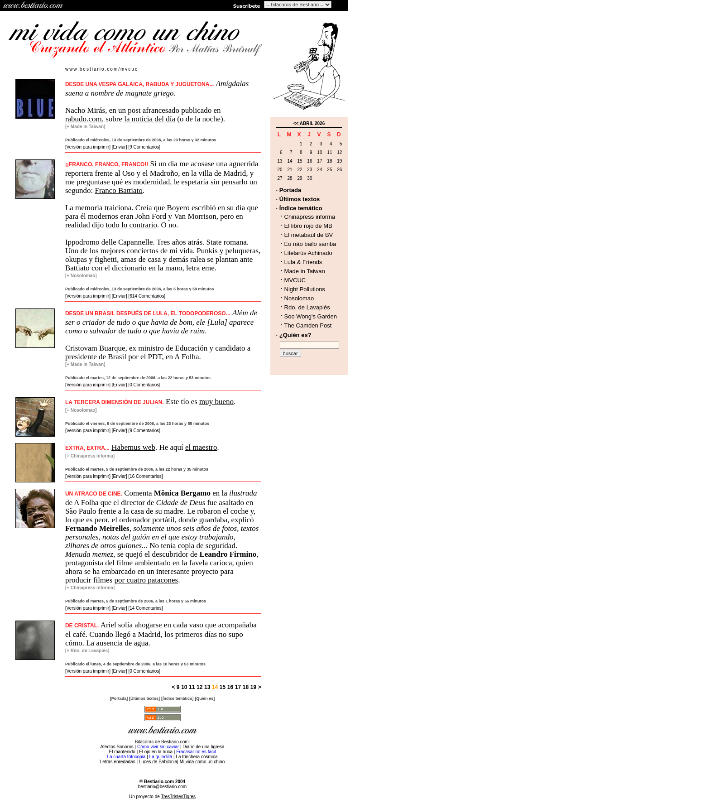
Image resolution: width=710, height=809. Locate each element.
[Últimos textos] (144, 698)
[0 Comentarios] (144, 384)
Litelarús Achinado (308, 253)
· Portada (289, 190)
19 (253, 687)
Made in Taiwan (304, 271)
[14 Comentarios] (145, 608)
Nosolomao (299, 298)
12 (199, 687)
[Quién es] (205, 698)
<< (296, 123)
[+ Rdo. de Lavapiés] (87, 650)
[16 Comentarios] (145, 476)
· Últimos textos (298, 199)
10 (184, 687)
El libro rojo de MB (308, 225)
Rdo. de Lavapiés (307, 307)
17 (238, 687)
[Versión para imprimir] (87, 146)
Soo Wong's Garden (310, 316)
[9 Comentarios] (144, 146)
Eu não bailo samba (310, 244)
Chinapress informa (310, 216)
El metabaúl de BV (308, 234)
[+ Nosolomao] (81, 275)
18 (246, 687)
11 (192, 687)
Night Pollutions (304, 289)
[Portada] (119, 698)
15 (221, 687)
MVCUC (295, 280)
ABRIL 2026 (312, 123)
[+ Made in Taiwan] (85, 126)
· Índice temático (299, 208)
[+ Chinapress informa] (90, 455)
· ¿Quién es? (294, 335)
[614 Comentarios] (146, 296)
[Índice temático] (177, 698)
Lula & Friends (303, 262)
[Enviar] (119, 146)
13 (207, 687)
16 (230, 687)
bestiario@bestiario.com (162, 786)
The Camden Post (308, 325)
